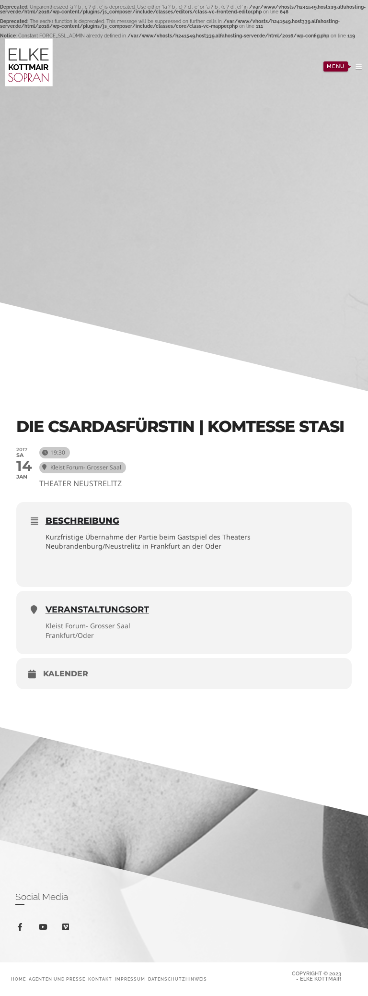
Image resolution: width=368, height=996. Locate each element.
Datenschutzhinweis (177, 979)
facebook (22, 928)
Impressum (130, 979)
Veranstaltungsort (97, 609)
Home (18, 979)
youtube (45, 929)
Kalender (65, 673)
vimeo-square (67, 929)
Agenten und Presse (57, 979)
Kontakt (100, 979)
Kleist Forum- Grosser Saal (88, 625)
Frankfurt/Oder (70, 635)
